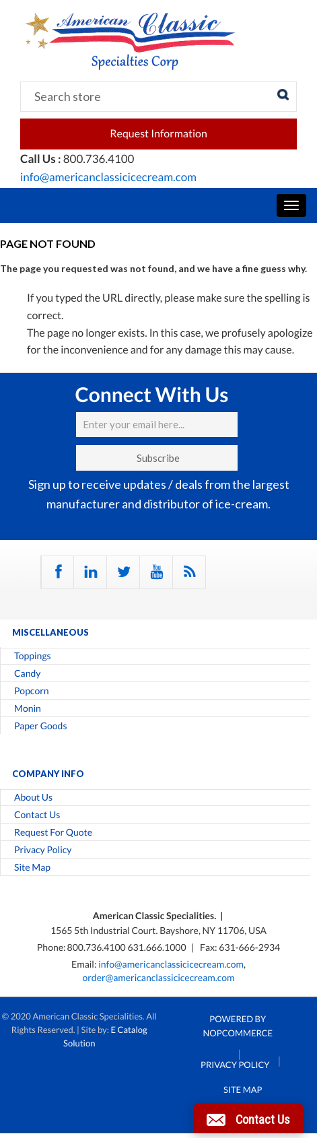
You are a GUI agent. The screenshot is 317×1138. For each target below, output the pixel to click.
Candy (27, 673)
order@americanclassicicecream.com (158, 977)
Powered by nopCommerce (238, 1025)
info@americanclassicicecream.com (108, 177)
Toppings (32, 655)
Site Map (32, 867)
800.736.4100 (97, 947)
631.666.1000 (157, 947)
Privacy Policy (42, 849)
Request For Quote (53, 832)
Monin (27, 708)
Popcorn (31, 690)
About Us (33, 797)
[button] (248, 1118)
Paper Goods (40, 726)
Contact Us (37, 814)
